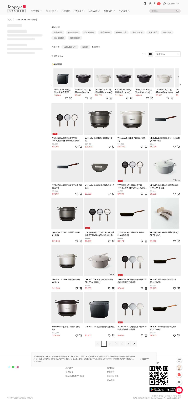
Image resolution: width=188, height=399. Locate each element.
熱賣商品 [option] (160, 54)
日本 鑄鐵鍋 (73, 32)
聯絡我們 (111, 380)
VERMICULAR (23, 19)
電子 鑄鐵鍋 (59, 38)
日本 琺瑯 (167, 32)
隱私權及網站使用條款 (75, 376)
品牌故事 (69, 368)
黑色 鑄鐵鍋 (137, 32)
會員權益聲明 (112, 376)
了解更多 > (38, 361)
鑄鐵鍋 (34, 19)
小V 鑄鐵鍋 (89, 32)
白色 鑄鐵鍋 (75, 38)
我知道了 (145, 359)
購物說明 (111, 368)
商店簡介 (69, 372)
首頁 (9, 19)
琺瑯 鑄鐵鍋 (105, 32)
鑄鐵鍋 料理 (121, 32)
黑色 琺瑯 (153, 32)
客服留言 (111, 372)
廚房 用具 (58, 32)
